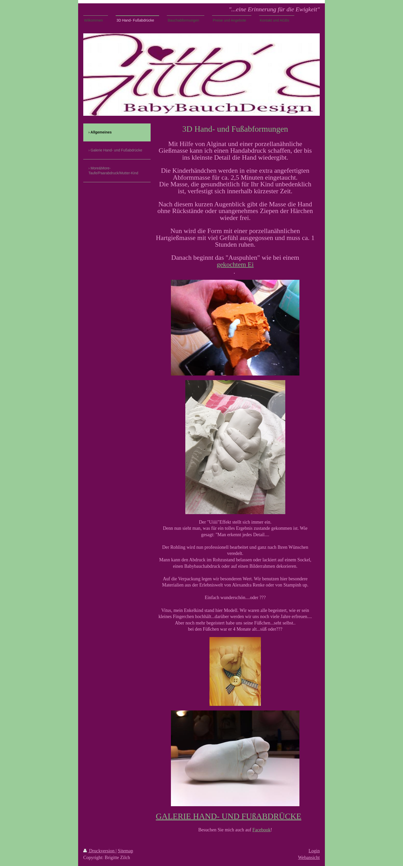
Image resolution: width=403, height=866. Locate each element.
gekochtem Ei (235, 264)
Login (314, 850)
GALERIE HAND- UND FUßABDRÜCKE (228, 816)
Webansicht (309, 857)
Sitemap (125, 850)
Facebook (261, 829)
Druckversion (99, 850)
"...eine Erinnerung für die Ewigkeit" (274, 9)
